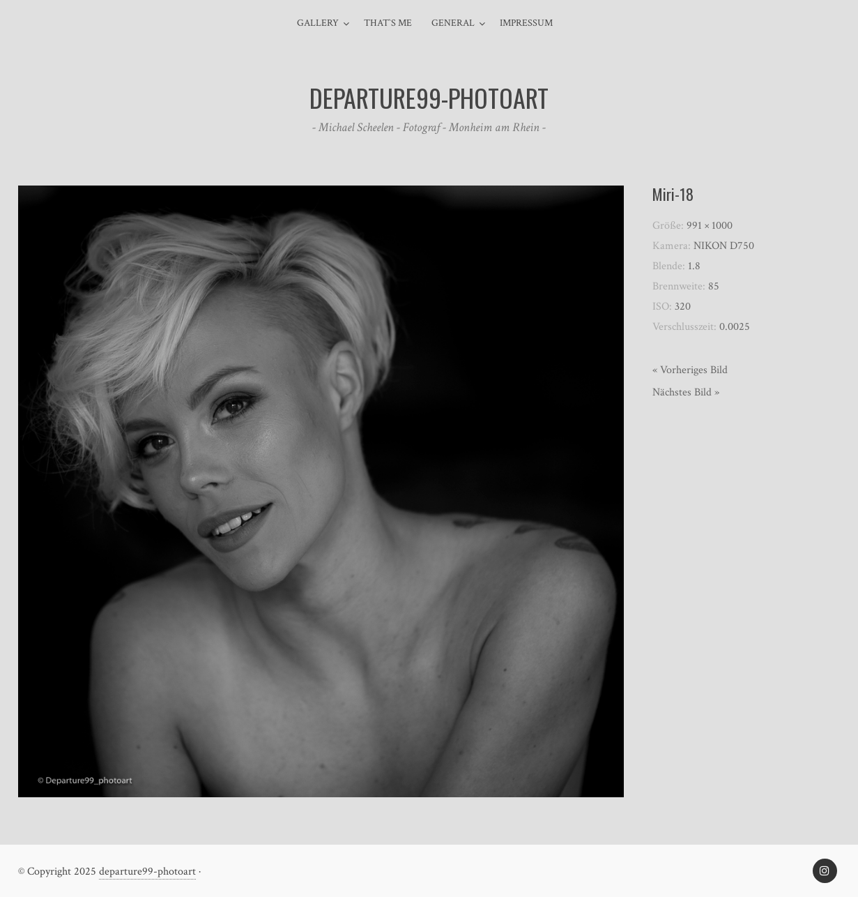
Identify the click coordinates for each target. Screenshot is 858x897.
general (453, 23)
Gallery (318, 23)
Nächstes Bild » (685, 392)
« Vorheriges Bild (690, 370)
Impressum (526, 23)
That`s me (388, 23)
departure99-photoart (147, 871)
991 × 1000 (710, 225)
